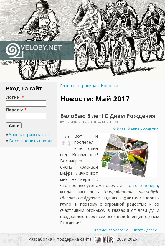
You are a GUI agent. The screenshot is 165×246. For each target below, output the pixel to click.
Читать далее (145, 229)
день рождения (145, 128)
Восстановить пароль (31, 140)
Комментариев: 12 (111, 229)
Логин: (15, 97)
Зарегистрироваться (30, 134)
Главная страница (78, 85)
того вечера (145, 185)
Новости (109, 85)
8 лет (121, 128)
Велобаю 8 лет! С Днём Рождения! (108, 115)
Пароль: (16, 110)
